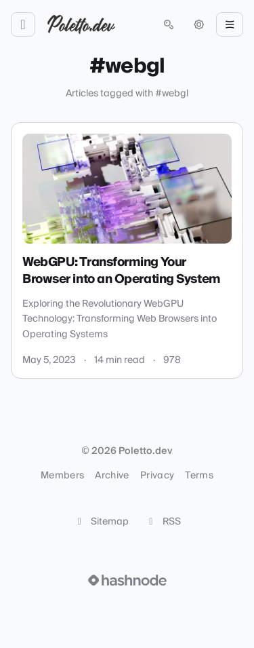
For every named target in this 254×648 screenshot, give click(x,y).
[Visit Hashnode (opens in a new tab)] (127, 580)
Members (62, 476)
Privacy (157, 476)
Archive (112, 476)
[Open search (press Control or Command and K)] (168, 24)
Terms (199, 476)
